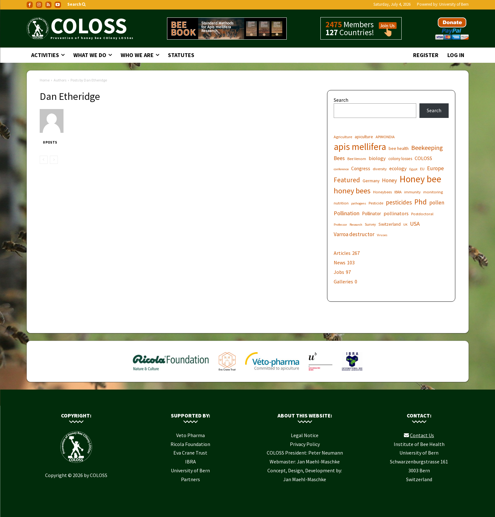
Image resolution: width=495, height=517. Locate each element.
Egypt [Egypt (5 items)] (413, 169)
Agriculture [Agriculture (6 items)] (343, 136)
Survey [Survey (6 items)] (370, 224)
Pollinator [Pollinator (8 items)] (371, 213)
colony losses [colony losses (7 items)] (400, 158)
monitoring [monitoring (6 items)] (433, 192)
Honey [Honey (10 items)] (389, 180)
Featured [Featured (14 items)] (347, 180)
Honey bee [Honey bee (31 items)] (420, 179)
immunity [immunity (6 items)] (412, 192)
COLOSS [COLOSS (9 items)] (423, 158)
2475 (333, 24)
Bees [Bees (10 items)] (339, 158)
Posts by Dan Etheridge (88, 80)
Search (341, 100)
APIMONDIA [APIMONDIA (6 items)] (385, 136)
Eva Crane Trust (190, 452)
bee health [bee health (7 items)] (399, 148)
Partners (190, 479)
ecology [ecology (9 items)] (398, 168)
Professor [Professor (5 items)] (340, 225)
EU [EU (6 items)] (422, 168)
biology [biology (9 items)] (377, 158)
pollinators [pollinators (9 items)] (396, 213)
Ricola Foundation (190, 444)
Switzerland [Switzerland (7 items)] (389, 224)
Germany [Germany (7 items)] (371, 181)
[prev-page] (44, 160)
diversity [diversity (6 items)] (380, 168)
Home (45, 80)
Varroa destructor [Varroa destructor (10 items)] (354, 234)
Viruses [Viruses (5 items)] (382, 235)
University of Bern (454, 4)
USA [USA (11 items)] (415, 223)
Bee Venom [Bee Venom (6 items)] (356, 158)
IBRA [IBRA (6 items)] (398, 192)
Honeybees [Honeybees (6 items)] (382, 192)
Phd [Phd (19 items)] (420, 201)
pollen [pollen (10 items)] (436, 202)
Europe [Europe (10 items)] (435, 168)
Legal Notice (304, 435)
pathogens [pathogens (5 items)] (358, 203)
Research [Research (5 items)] (356, 225)
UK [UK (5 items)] (405, 225)
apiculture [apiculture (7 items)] (364, 136)
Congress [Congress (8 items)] (360, 168)
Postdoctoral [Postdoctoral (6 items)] (422, 213)
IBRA (190, 461)
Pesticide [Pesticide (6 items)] (376, 203)
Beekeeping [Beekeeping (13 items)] (427, 147)
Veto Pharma (190, 435)
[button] (77, 4)
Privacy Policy (305, 444)
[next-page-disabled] (54, 160)
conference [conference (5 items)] (341, 169)
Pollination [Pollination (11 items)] (346, 213)
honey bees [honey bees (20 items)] (352, 190)
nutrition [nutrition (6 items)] (341, 203)
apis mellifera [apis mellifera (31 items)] (360, 146)
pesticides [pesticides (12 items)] (399, 202)
